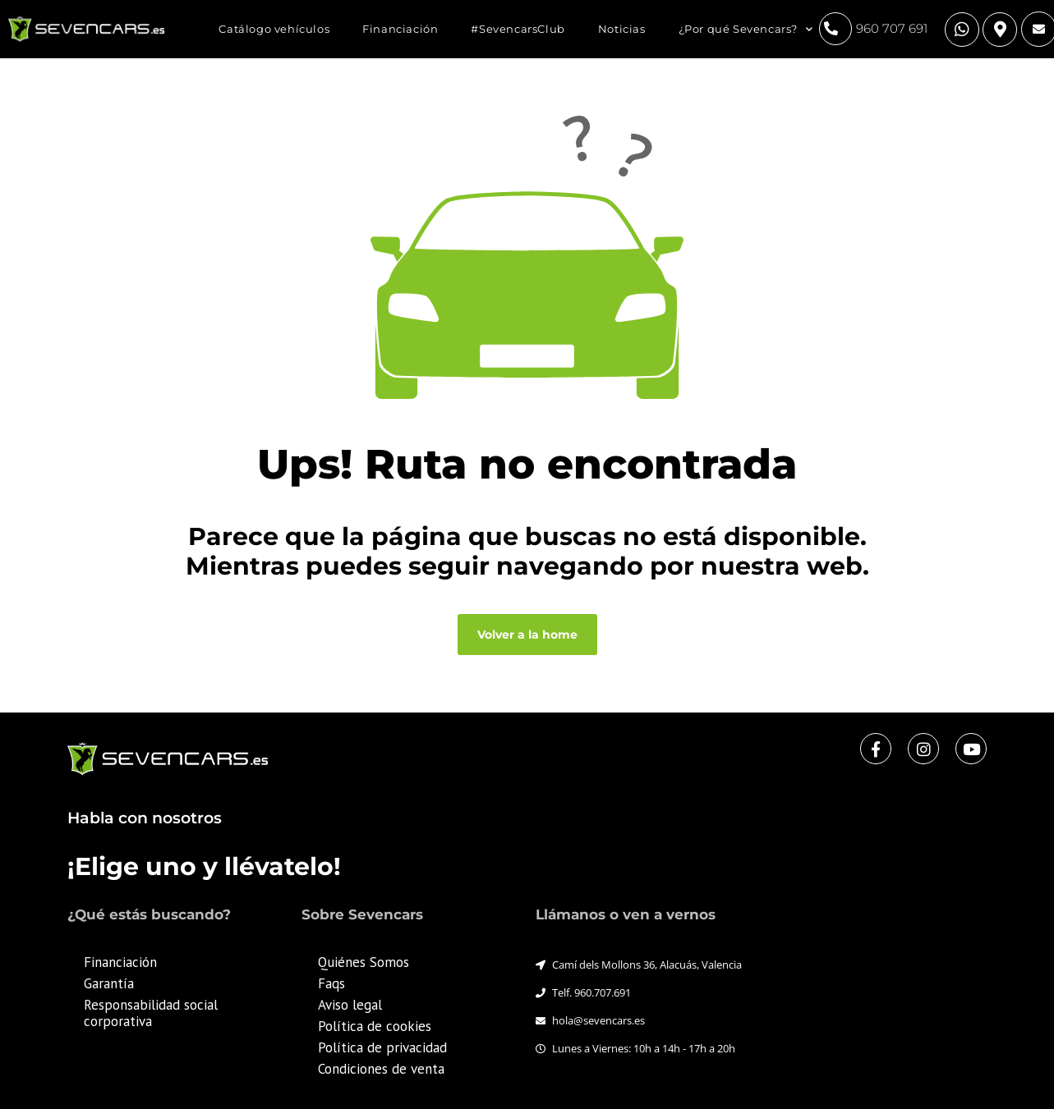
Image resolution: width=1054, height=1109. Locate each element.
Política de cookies (374, 1026)
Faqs (331, 983)
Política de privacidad (382, 1047)
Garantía (109, 983)
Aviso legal (350, 1005)
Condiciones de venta (381, 1069)
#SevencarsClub (517, 28)
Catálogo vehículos (274, 28)
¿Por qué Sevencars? (746, 28)
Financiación (400, 28)
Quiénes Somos (363, 962)
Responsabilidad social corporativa (151, 1013)
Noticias (622, 28)
